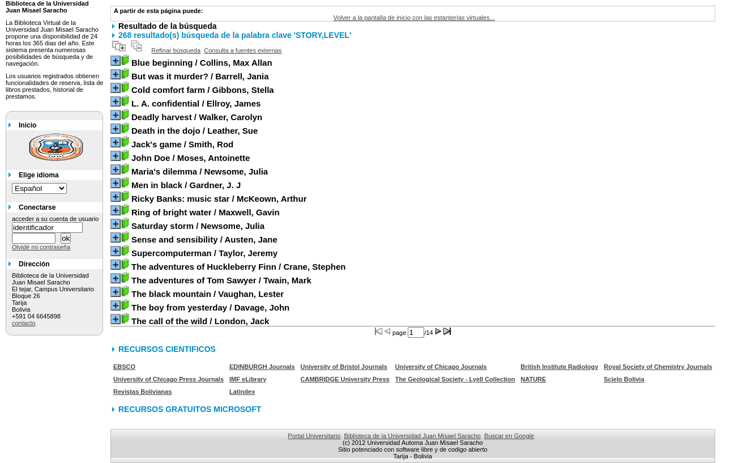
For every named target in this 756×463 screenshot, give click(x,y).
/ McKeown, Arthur (219, 198)
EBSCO (124, 366)
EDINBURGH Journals (262, 366)
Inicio (27, 125)
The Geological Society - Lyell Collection (455, 379)
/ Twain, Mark (221, 280)
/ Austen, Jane (204, 239)
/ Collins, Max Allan (201, 62)
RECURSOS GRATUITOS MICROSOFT (189, 409)
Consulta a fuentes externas (242, 50)
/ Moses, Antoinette (190, 158)
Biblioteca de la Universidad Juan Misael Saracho (412, 435)
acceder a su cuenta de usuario (55, 218)
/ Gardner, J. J (186, 185)
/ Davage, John (210, 307)
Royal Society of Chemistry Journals (658, 366)
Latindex (242, 391)
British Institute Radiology (559, 366)
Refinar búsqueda (175, 50)
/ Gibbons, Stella (202, 90)
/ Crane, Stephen (238, 266)
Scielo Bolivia (624, 379)
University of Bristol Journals (344, 366)
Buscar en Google (509, 435)
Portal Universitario (314, 435)
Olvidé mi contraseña (41, 247)
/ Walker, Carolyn (196, 117)
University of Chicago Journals (441, 366)
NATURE (533, 379)
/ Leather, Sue (194, 130)
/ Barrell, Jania (200, 76)
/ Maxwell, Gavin (205, 212)
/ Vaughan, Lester (207, 294)
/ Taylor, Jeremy (204, 253)
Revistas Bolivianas (142, 391)
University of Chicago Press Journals (168, 379)
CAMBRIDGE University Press (345, 379)
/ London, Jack (200, 321)
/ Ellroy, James (195, 103)
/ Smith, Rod (182, 144)
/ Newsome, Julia (199, 171)
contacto (24, 323)
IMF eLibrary (247, 379)
